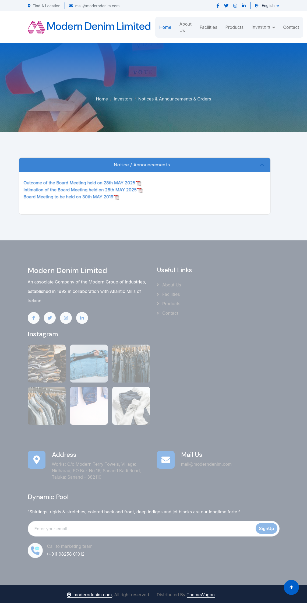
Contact (291, 27)
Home (165, 27)
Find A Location (44, 5)
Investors (123, 98)
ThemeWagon (201, 594)
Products (234, 27)
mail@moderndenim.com (94, 5)
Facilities (208, 27)
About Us (185, 27)
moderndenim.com (89, 594)
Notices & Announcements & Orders (174, 98)
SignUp (266, 528)
